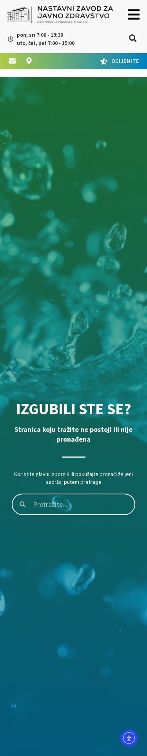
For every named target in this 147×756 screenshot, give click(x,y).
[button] (134, 14)
